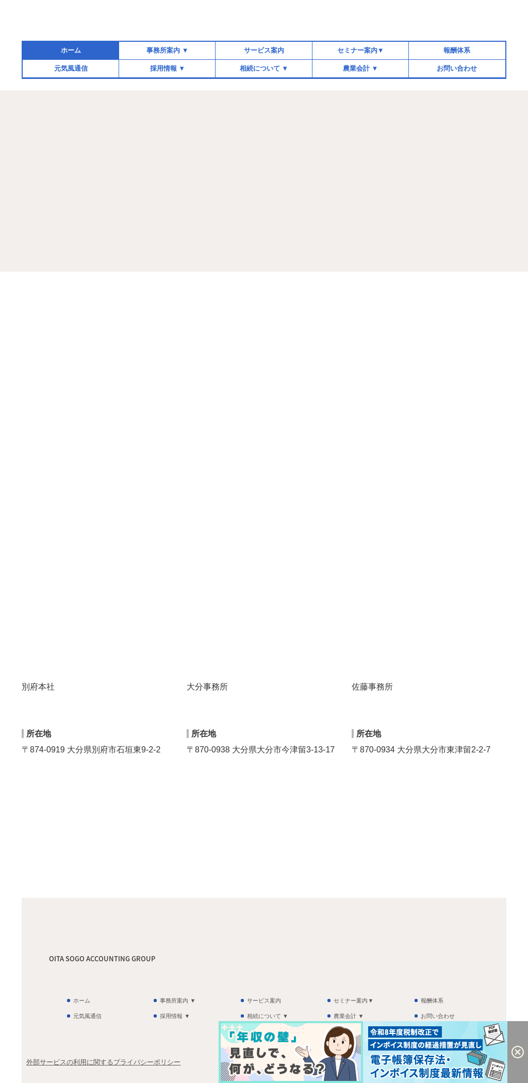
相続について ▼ (264, 68)
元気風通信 (71, 68)
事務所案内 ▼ (167, 50)
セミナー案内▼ (360, 50)
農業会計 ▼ (360, 68)
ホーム (71, 50)
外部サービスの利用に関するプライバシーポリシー (103, 1062)
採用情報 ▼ (167, 68)
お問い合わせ (457, 68)
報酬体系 (456, 50)
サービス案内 (264, 50)
